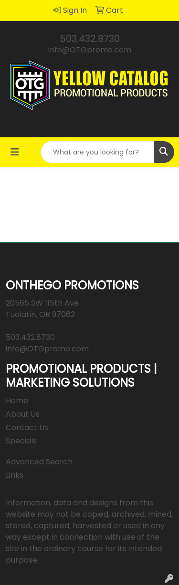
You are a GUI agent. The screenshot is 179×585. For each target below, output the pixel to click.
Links (14, 475)
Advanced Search (39, 461)
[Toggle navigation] (15, 152)
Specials (21, 440)
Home (17, 400)
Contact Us (27, 427)
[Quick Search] (97, 152)
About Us (23, 414)
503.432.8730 (90, 38)
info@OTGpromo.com (89, 49)
